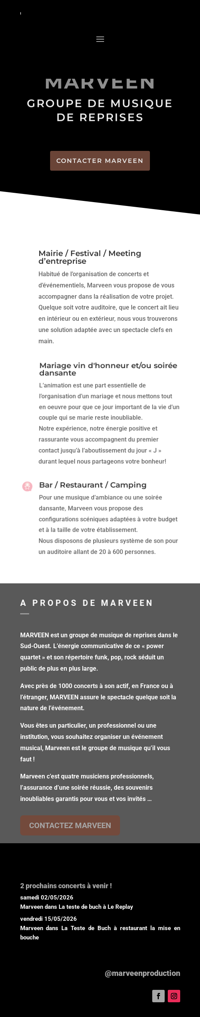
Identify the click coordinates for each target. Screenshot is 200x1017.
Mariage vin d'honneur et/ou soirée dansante (108, 372)
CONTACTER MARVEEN (100, 160)
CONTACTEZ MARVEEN (70, 825)
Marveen (31, 906)
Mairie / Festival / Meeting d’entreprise (89, 257)
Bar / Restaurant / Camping (92, 486)
